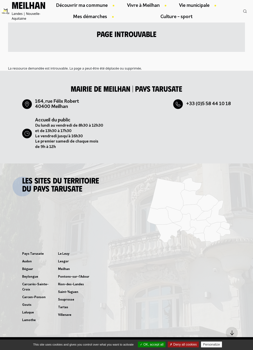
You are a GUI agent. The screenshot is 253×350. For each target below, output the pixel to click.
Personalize (211, 344)
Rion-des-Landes (71, 284)
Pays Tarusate (33, 254)
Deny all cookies (183, 344)
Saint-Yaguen (68, 292)
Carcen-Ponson (34, 297)
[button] (232, 333)
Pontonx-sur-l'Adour (73, 276)
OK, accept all (151, 344)
